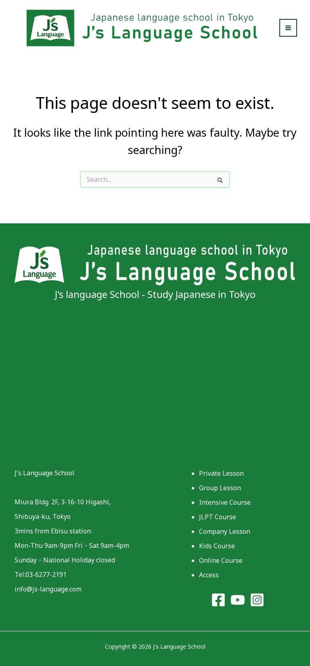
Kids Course (217, 545)
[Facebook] (218, 600)
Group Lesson (220, 487)
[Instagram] (257, 600)
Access (209, 574)
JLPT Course (217, 516)
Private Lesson (221, 473)
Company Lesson (224, 531)
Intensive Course (225, 502)
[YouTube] (237, 600)
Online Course (221, 560)
